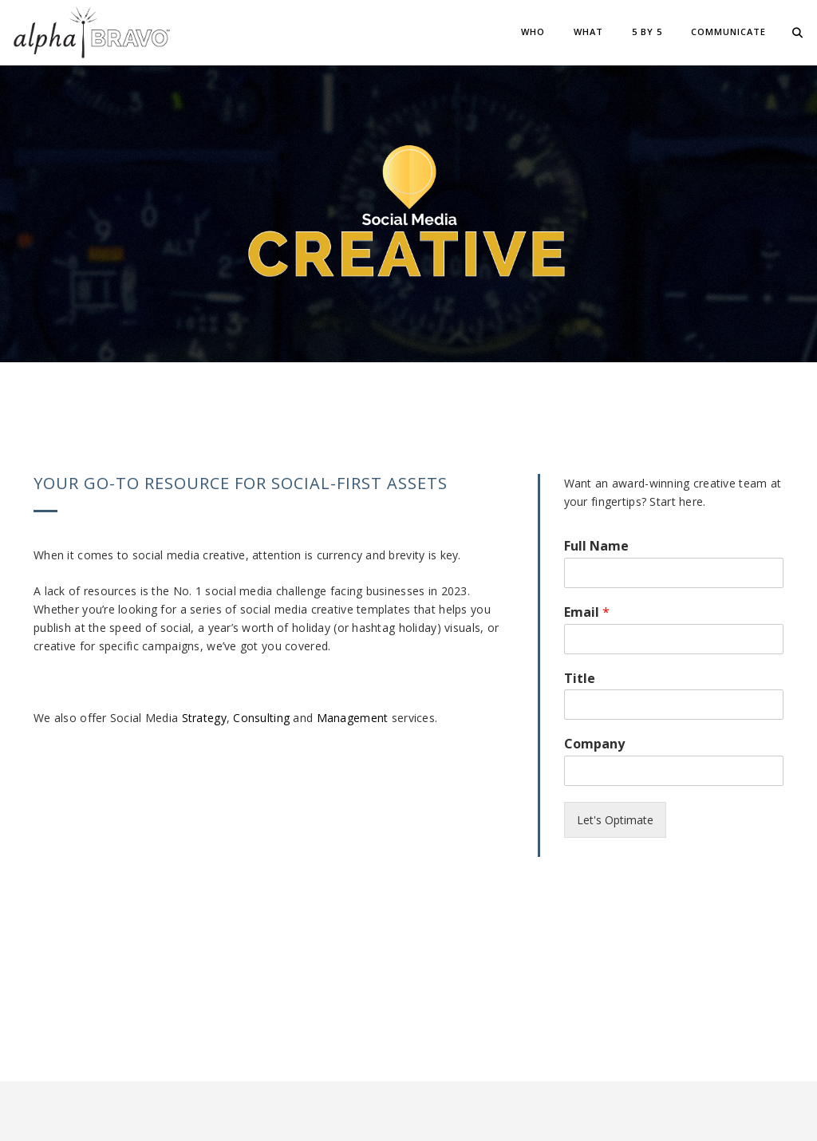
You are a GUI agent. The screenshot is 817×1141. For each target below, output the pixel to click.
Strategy (204, 717)
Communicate (728, 32)
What (588, 32)
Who (533, 32)
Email (587, 612)
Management (353, 717)
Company (594, 744)
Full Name (596, 546)
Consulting (261, 717)
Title (579, 678)
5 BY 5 (647, 32)
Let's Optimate (615, 819)
